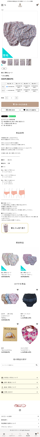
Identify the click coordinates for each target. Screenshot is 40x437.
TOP (2, 10)
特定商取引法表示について (8, 423)
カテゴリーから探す (6, 416)
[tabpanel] (20, 34)
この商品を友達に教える (9, 123)
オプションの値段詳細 (8, 119)
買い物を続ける (6, 125)
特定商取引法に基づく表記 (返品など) (12, 121)
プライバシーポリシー (7, 427)
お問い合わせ (10, 110)
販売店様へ (4, 420)
